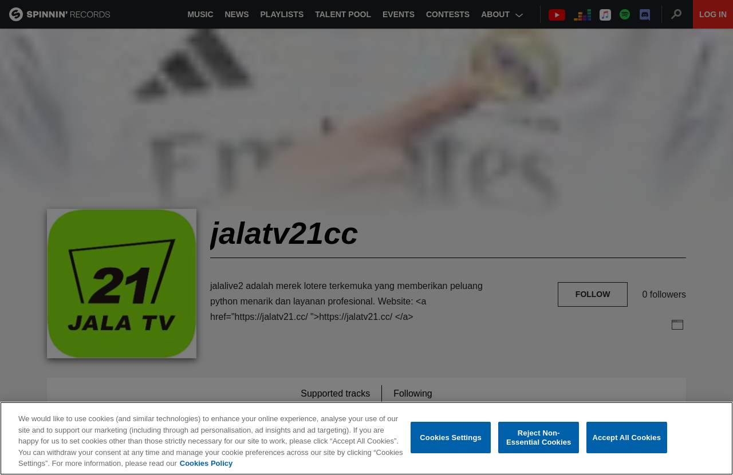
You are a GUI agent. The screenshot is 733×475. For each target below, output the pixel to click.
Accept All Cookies (626, 437)
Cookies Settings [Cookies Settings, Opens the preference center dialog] (451, 437)
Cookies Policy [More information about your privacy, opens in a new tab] (206, 463)
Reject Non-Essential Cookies (538, 437)
